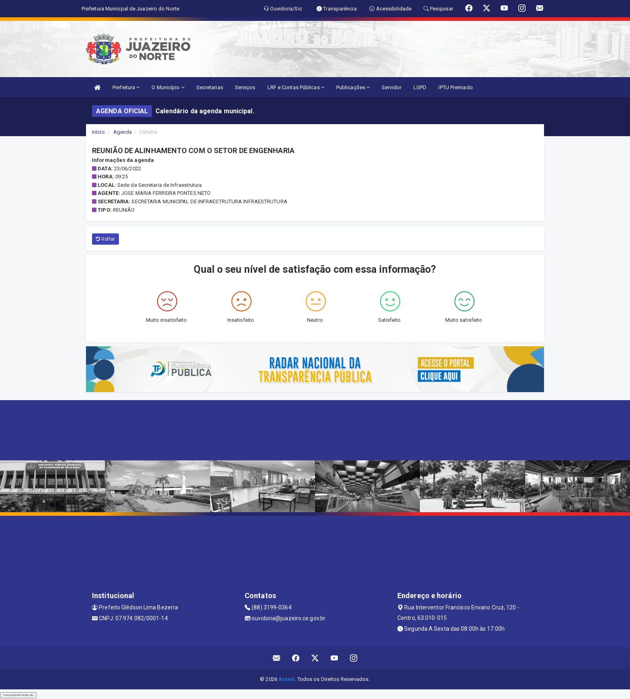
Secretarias (209, 87)
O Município (167, 87)
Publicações (353, 87)
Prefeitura (125, 87)
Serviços (245, 87)
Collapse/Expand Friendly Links (18, 695)
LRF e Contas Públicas (296, 87)
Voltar (105, 239)
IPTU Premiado (455, 87)
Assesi (286, 679)
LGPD (419, 87)
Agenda (122, 132)
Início (98, 132)
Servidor (391, 87)
